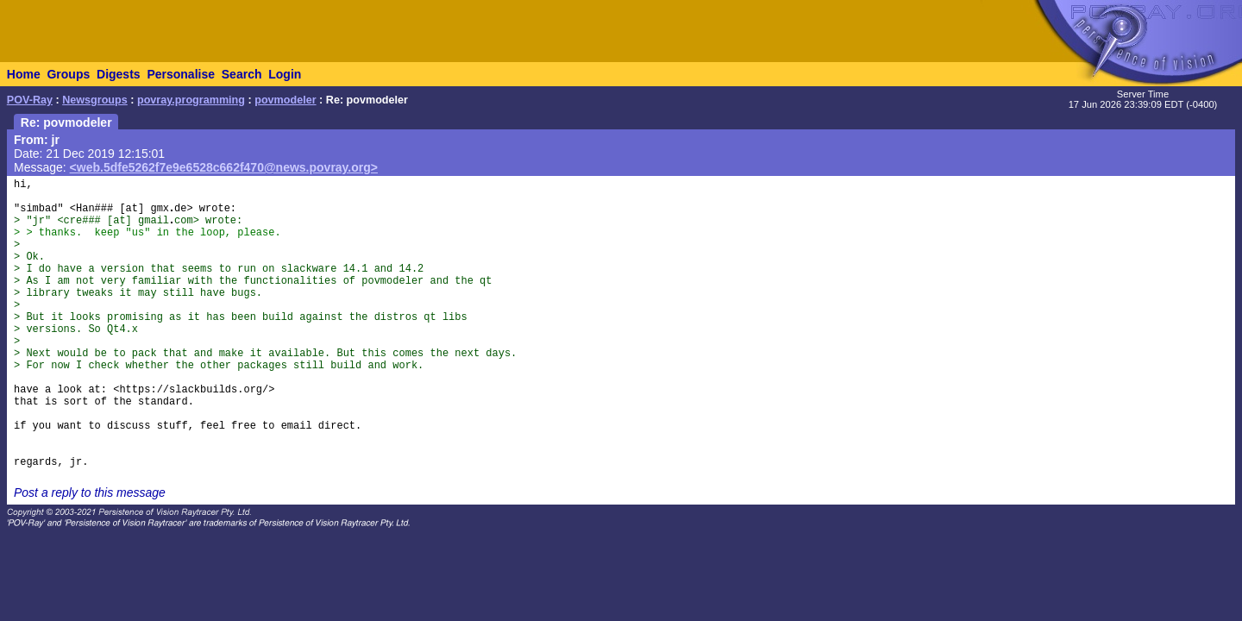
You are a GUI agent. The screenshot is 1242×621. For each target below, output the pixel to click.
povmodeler (285, 100)
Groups (68, 74)
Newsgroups (95, 100)
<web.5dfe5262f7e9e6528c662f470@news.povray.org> (224, 167)
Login (284, 74)
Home (24, 74)
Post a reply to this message (90, 492)
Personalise (181, 74)
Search (242, 74)
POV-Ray (30, 100)
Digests (119, 74)
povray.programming (191, 100)
